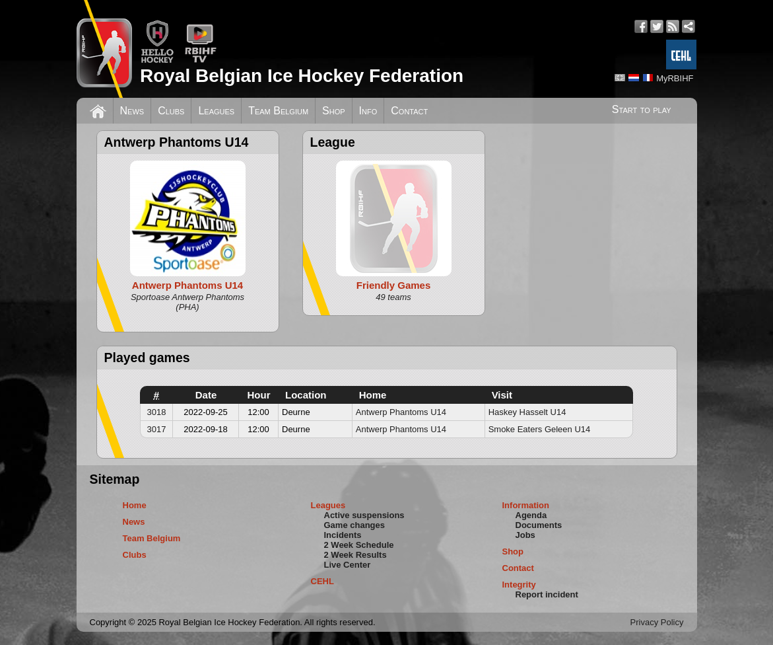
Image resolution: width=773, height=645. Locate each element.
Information (526, 505)
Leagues (216, 110)
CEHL (322, 581)
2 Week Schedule (359, 545)
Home (135, 505)
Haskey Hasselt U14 (527, 412)
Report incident (547, 594)
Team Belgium (278, 110)
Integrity (519, 584)
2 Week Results (355, 555)
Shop (333, 110)
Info (368, 110)
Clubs (171, 110)
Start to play (641, 109)
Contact (409, 110)
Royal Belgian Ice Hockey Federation (301, 75)
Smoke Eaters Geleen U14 (539, 429)
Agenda (531, 515)
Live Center (347, 565)
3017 (156, 429)
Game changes (355, 525)
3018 (156, 412)
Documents (539, 525)
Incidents (343, 535)
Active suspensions (364, 515)
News (132, 110)
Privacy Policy (657, 622)
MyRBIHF (674, 78)
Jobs (525, 535)
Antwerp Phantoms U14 (401, 412)
